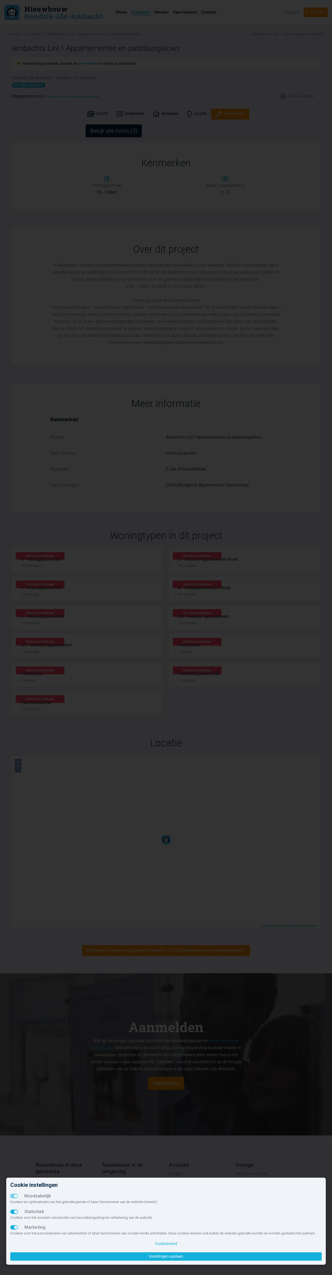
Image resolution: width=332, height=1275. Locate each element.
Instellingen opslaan (166, 1256)
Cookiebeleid (166, 1243)
